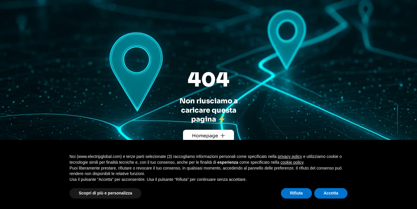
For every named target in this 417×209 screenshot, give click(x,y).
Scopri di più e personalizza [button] (105, 193)
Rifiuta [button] (296, 193)
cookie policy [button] (291, 162)
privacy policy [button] (290, 156)
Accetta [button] (330, 193)
